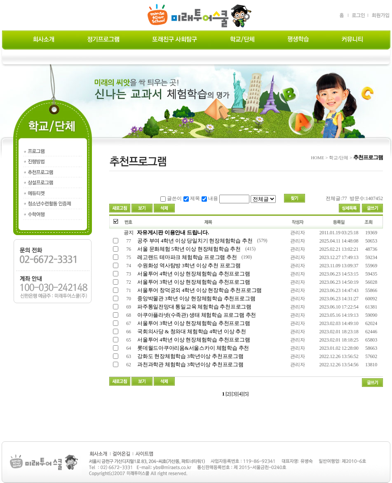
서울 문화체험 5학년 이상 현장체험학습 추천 (188, 249)
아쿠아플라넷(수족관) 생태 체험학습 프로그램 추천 (196, 315)
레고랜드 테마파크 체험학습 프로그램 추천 (186, 257)
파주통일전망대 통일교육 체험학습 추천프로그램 (193, 307)
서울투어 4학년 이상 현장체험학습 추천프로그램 (193, 274)
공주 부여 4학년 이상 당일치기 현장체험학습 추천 (194, 241)
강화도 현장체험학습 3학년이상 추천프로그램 (190, 356)
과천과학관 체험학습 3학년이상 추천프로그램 (190, 364)
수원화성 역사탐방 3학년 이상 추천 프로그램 (188, 265)
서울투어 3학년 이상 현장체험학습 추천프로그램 (193, 282)
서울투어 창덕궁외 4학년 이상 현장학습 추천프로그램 (199, 290)
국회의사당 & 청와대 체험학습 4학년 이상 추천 (191, 331)
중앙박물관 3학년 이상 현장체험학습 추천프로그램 (195, 298)
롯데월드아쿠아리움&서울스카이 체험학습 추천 (192, 348)
